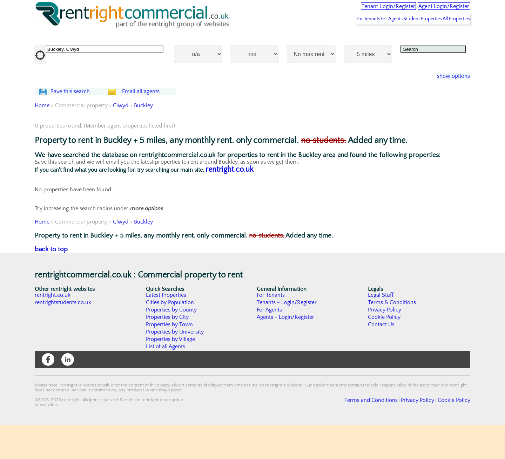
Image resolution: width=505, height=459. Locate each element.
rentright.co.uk (230, 203)
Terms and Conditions (387, 434)
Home (42, 140)
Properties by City (167, 351)
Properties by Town (169, 359)
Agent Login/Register (434, 10)
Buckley (143, 140)
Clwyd (121, 140)
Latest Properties (166, 329)
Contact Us (381, 359)
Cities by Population (170, 337)
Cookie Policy (384, 351)
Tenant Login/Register (359, 10)
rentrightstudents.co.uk (63, 337)
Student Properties (409, 35)
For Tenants (337, 35)
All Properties (451, 35)
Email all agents (154, 117)
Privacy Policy (385, 344)
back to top (51, 283)
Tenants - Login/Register (287, 337)
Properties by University (175, 366)
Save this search (77, 117)
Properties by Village (171, 373)
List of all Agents (166, 381)
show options (448, 93)
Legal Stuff (381, 329)
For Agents (369, 35)
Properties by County (171, 344)
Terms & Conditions (392, 337)
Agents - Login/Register (286, 351)
